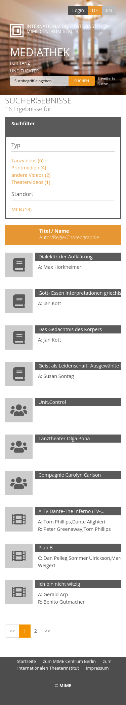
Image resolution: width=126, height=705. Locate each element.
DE (95, 10)
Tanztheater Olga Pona (64, 438)
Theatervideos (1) (30, 182)
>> (47, 631)
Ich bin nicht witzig (59, 584)
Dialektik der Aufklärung (66, 256)
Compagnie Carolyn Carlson (70, 475)
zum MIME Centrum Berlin (69, 661)
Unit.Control (52, 402)
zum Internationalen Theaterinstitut (64, 664)
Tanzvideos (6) (27, 160)
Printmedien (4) (28, 167)
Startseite (26, 661)
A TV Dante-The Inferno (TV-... (71, 511)
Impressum (97, 668)
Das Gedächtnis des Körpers (70, 329)
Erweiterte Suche (106, 81)
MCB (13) (21, 209)
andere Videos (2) (30, 175)
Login (78, 10)
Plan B (46, 547)
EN (109, 10)
